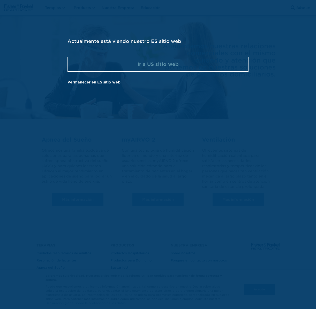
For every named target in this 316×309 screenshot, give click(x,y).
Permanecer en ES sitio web (94, 82)
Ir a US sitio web (158, 64)
